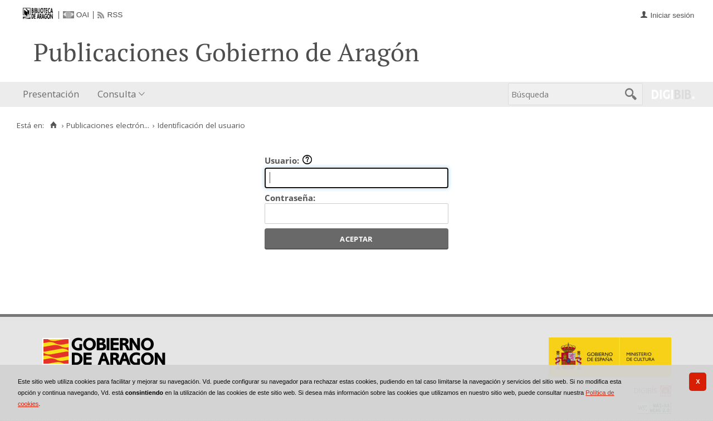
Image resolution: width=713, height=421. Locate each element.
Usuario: (288, 160)
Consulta (116, 93)
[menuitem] (53, 94)
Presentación (51, 93)
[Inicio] (53, 125)
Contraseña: (290, 197)
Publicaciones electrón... (107, 125)
